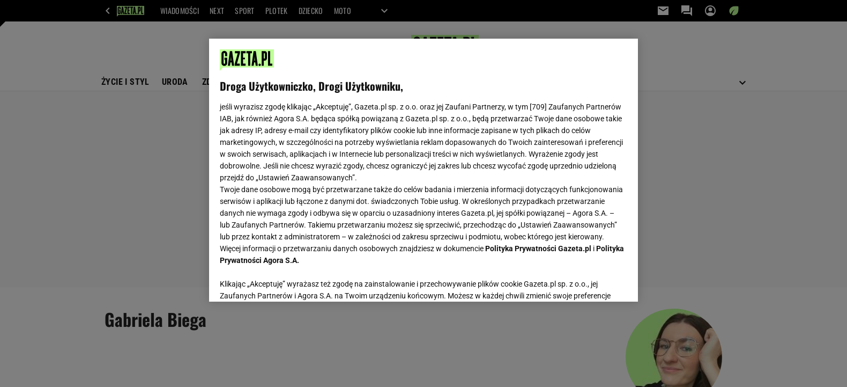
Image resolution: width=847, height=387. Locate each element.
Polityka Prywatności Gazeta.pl (538, 248)
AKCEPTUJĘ (591, 280)
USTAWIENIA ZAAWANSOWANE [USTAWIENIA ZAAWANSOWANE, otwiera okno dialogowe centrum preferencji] (289, 280)
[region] (423, 170)
